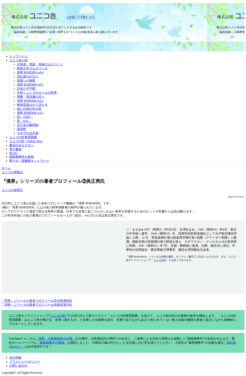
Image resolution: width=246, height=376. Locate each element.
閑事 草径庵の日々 (31, 96)
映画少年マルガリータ (32, 68)
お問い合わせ (18, 365)
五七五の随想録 (27, 125)
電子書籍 (15, 149)
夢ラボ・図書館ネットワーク (29, 160)
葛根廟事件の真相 (21, 156)
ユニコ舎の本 (18, 60)
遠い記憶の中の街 (29, 108)
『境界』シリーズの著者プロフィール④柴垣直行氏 (37, 304)
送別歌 (21, 129)
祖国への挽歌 (26, 80)
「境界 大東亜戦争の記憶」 (55, 338)
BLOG (13, 153)
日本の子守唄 (26, 88)
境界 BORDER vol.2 (30, 100)
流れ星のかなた (27, 76)
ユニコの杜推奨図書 (23, 137)
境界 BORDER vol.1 (30, 112)
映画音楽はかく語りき (32, 104)
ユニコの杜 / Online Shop (25, 141)
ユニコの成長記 (12, 190)
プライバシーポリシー (24, 361)
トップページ (18, 56)
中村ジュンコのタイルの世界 (37, 92)
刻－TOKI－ (25, 117)
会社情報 (15, 357)
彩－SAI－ (24, 121)
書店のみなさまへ (21, 145)
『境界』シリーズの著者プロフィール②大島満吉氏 (37, 300)
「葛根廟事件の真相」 (52, 342)
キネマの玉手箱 (27, 133)
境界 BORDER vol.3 (30, 84)
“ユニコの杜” (58, 315)
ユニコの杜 (160, 260)
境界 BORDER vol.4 (30, 72)
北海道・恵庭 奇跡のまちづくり (40, 64)
